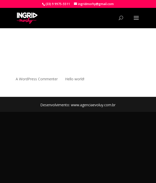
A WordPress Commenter (37, 79)
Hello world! (74, 79)
